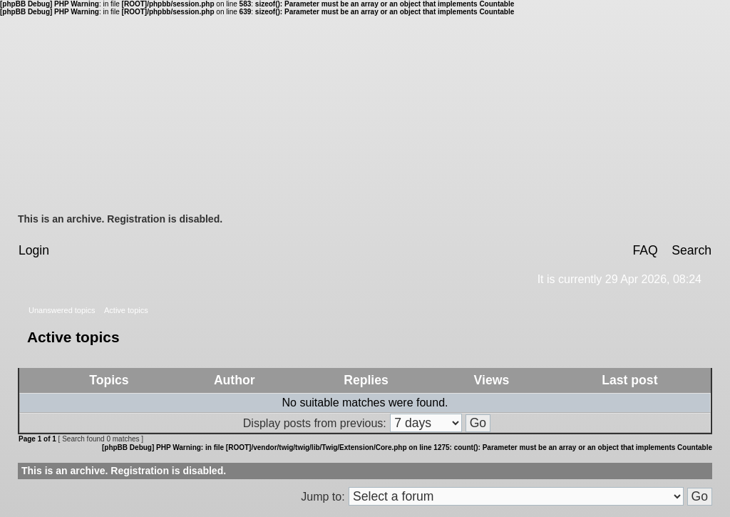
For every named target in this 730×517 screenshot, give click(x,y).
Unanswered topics (62, 310)
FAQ (644, 250)
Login (34, 250)
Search (691, 250)
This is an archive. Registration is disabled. (120, 219)
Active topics (126, 310)
